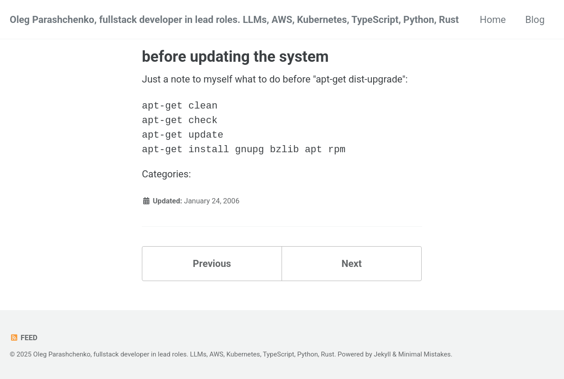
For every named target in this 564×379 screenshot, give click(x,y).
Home (493, 19)
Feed (23, 338)
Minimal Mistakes (424, 354)
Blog (535, 19)
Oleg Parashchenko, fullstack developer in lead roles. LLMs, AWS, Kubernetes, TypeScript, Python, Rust (234, 19)
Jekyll (382, 354)
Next (351, 263)
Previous (212, 263)
